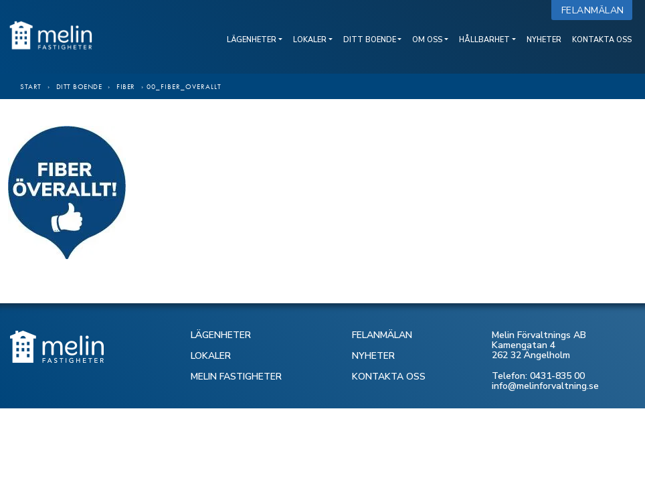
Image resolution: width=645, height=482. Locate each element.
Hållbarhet (484, 40)
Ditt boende (369, 40)
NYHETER (373, 355)
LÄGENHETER (221, 335)
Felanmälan (595, 10)
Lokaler (310, 40)
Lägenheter (251, 40)
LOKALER (211, 355)
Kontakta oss (602, 40)
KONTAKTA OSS (389, 376)
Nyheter (544, 40)
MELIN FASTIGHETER (236, 376)
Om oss (427, 40)
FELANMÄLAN (382, 335)
